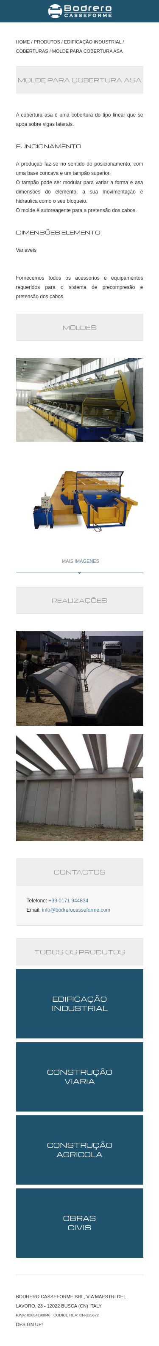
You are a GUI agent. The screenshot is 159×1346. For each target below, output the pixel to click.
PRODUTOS (47, 41)
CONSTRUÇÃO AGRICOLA (79, 1150)
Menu (12, 11)
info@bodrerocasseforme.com (76, 910)
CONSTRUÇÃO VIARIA (79, 1077)
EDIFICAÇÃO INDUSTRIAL (92, 41)
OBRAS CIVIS (79, 1223)
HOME (23, 41)
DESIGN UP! (29, 1324)
